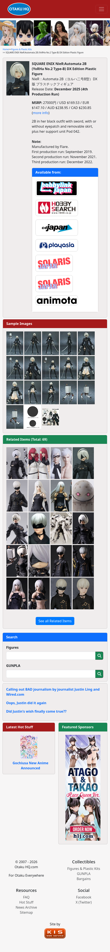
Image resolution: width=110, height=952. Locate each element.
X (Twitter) (84, 902)
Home (6, 49)
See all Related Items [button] (55, 621)
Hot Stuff (26, 902)
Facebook (83, 897)
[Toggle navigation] (101, 9)
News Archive (26, 907)
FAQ (26, 897)
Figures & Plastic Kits (21, 49)
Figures (12, 647)
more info (40, 112)
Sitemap (26, 912)
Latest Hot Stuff (19, 727)
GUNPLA (13, 665)
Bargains (84, 878)
